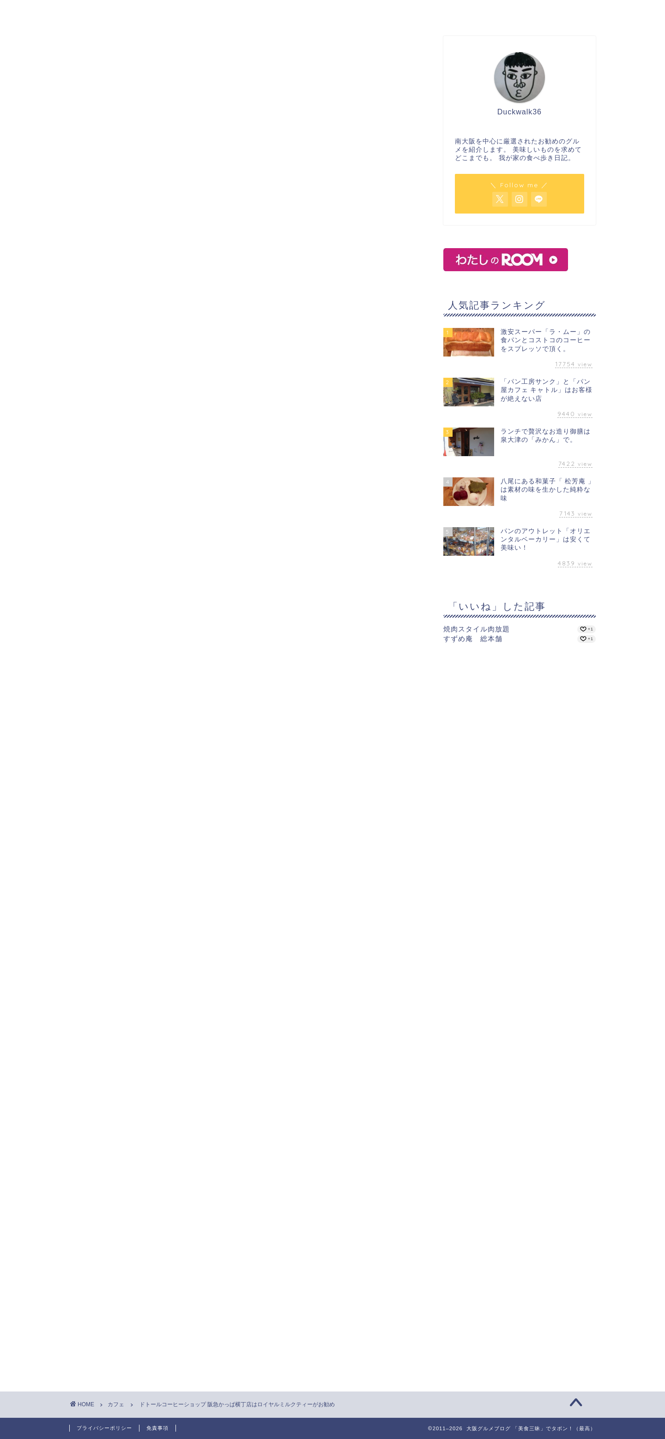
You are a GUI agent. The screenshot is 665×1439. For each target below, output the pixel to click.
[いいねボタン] (76, 742)
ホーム (166, 12)
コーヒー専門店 (136, 710)
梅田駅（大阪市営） (234, 710)
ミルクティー (92, 775)
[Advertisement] (147, 855)
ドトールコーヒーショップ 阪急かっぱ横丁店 (152, 343)
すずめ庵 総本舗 (472, 638)
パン (388, 12)
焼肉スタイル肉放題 (476, 629)
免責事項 (157, 1428)
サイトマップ (500, 12)
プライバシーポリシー (104, 1428)
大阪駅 (275, 710)
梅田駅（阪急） (182, 710)
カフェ (277, 12)
